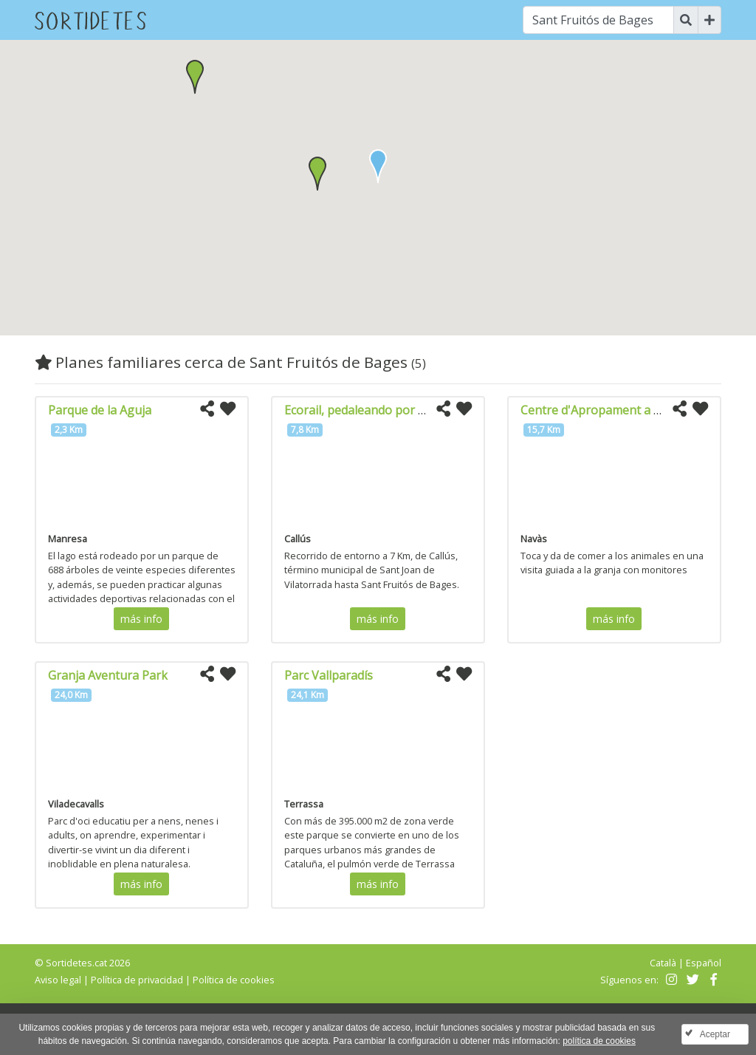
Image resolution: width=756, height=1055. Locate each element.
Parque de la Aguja (99, 410)
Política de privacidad (137, 979)
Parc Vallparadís (328, 675)
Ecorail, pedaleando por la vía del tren (388, 410)
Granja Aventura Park (108, 675)
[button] (317, 174)
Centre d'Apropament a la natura (612, 410)
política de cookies (599, 1041)
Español (703, 962)
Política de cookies (234, 979)
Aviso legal (58, 979)
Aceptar (715, 1034)
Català (663, 962)
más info (141, 619)
